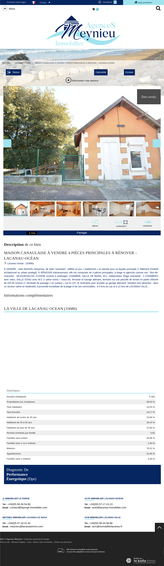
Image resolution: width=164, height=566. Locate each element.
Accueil (6, 63)
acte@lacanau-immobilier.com (109, 507)
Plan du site (5, 542)
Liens (29, 542)
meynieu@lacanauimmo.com (26, 526)
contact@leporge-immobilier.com (28, 507)
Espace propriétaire (145, 2)
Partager (82, 232)
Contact (129, 72)
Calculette (101, 72)
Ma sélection (107, 2)
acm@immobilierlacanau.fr (107, 526)
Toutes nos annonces (63, 542)
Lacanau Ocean (22, 63)
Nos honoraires (46, 542)
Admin (35, 542)
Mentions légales (18, 542)
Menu (11, 8)
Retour (13, 72)
